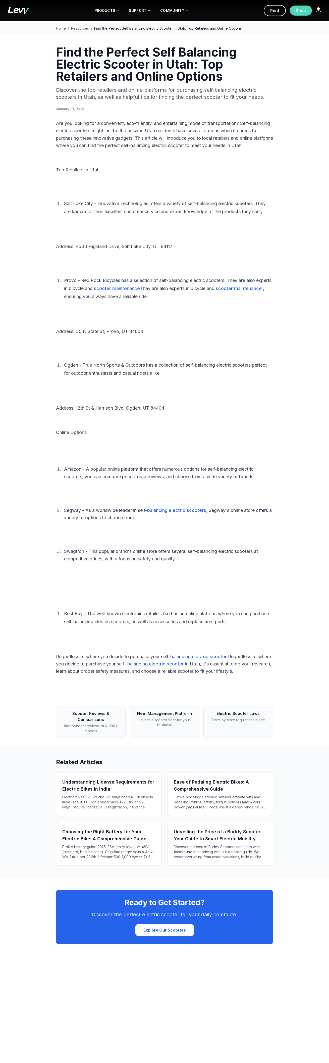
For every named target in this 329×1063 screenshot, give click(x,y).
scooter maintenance (117, 288)
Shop (301, 10)
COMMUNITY (174, 10)
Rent (274, 10)
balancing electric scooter (198, 656)
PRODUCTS (107, 10)
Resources (80, 28)
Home (61, 28)
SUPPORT (139, 10)
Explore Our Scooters (164, 930)
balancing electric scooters (176, 510)
